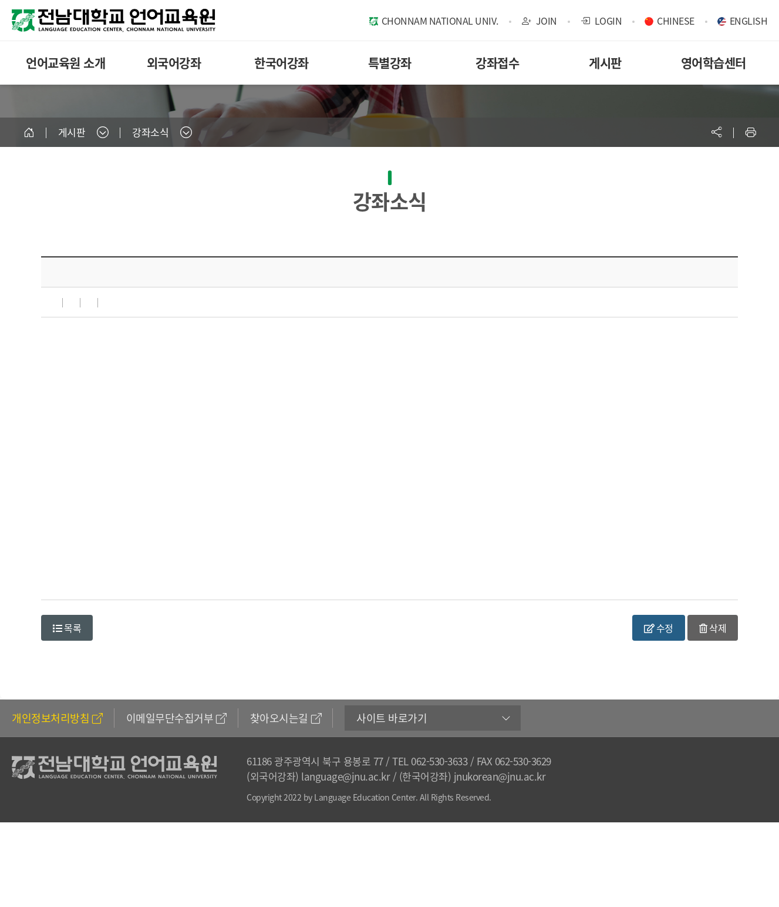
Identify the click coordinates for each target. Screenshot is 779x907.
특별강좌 (390, 62)
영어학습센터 (713, 62)
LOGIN (601, 21)
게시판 (605, 62)
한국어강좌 (281, 62)
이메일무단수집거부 (176, 718)
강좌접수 (497, 62)
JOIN (539, 21)
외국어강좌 (174, 62)
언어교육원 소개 (65, 62)
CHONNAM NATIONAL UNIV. (440, 21)
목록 (67, 628)
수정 (658, 628)
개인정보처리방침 (57, 718)
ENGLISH (749, 21)
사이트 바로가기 (391, 718)
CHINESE (675, 21)
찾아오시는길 (286, 718)
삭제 (712, 628)
